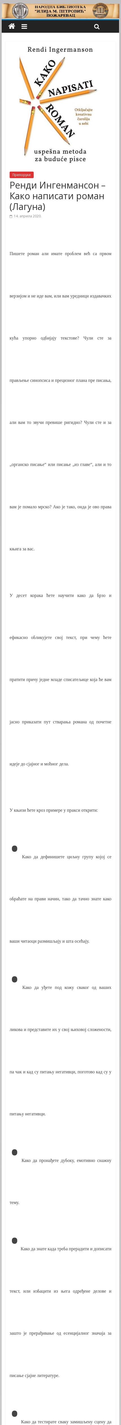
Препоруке (21, 174)
